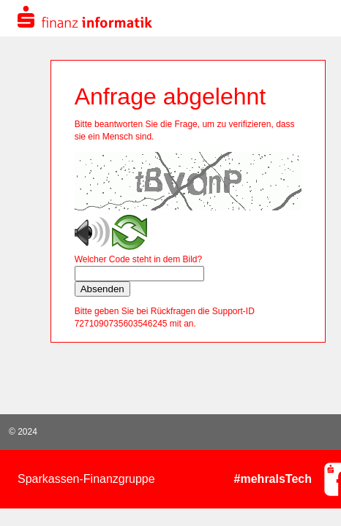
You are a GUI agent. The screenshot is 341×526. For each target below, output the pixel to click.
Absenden (102, 288)
